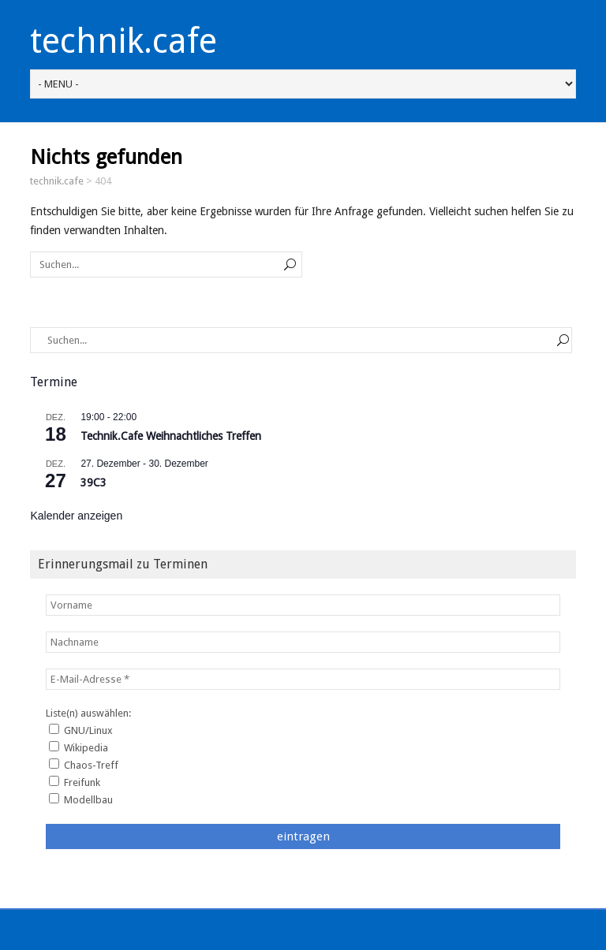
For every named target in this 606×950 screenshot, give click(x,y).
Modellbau (81, 799)
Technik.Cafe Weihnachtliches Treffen (170, 436)
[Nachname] (302, 642)
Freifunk (74, 782)
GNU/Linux (81, 730)
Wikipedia (78, 747)
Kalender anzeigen (76, 515)
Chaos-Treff (83, 764)
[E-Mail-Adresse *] (302, 679)
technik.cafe (123, 40)
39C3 (93, 482)
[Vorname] (302, 605)
